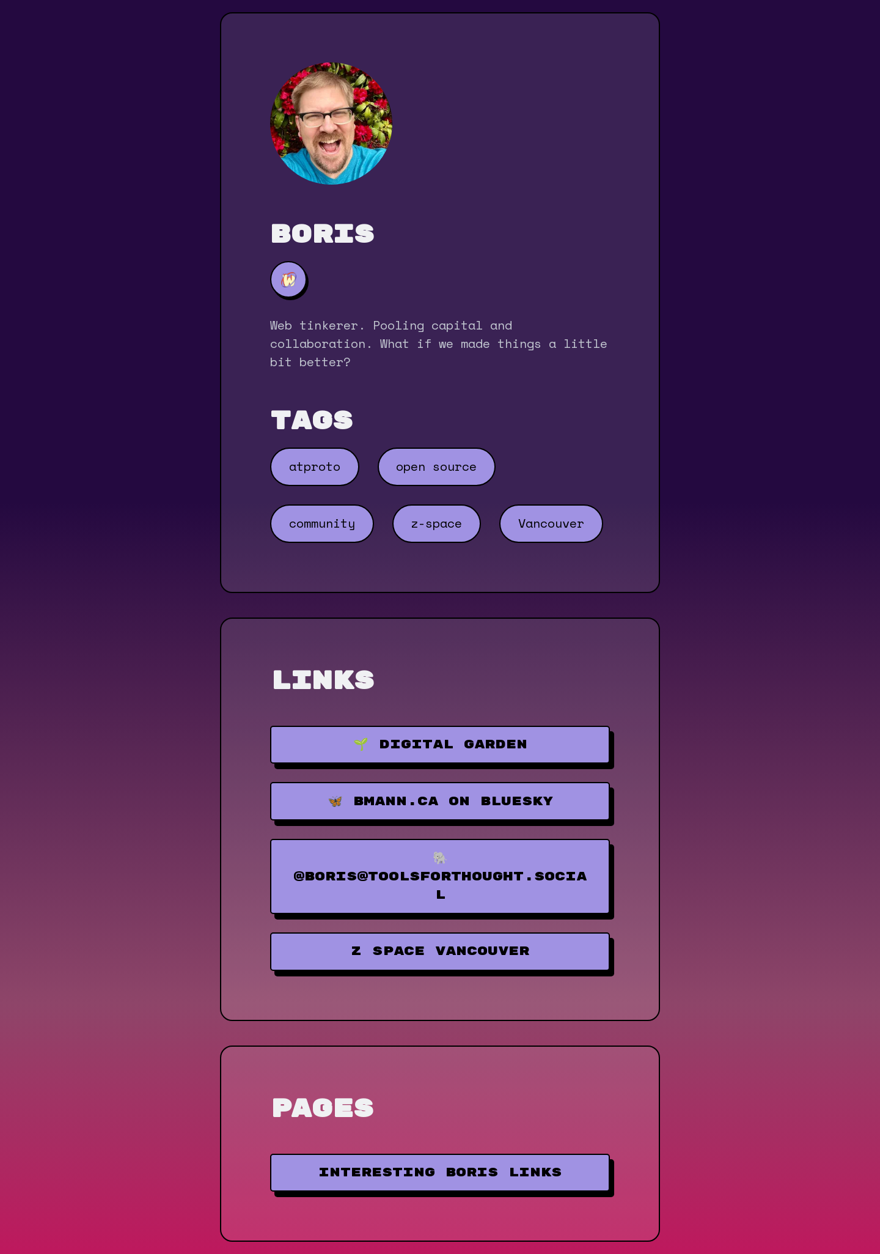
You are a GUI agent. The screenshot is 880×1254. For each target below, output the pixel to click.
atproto (314, 466)
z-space (436, 523)
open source (436, 466)
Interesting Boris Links (440, 1172)
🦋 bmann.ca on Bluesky (440, 801)
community (322, 523)
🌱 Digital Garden (440, 744)
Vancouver (551, 523)
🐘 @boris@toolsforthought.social (440, 876)
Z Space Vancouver (440, 951)
